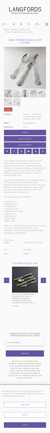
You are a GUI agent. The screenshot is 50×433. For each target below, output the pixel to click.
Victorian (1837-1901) (32, 119)
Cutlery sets (25, 30)
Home (6, 30)
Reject (25, 415)
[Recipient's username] (25, 342)
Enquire (25, 132)
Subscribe (25, 353)
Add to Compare (25, 145)
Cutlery (14, 30)
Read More (25, 405)
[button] (21, 24)
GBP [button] (4, 24)
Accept (25, 425)
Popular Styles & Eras (32, 117)
